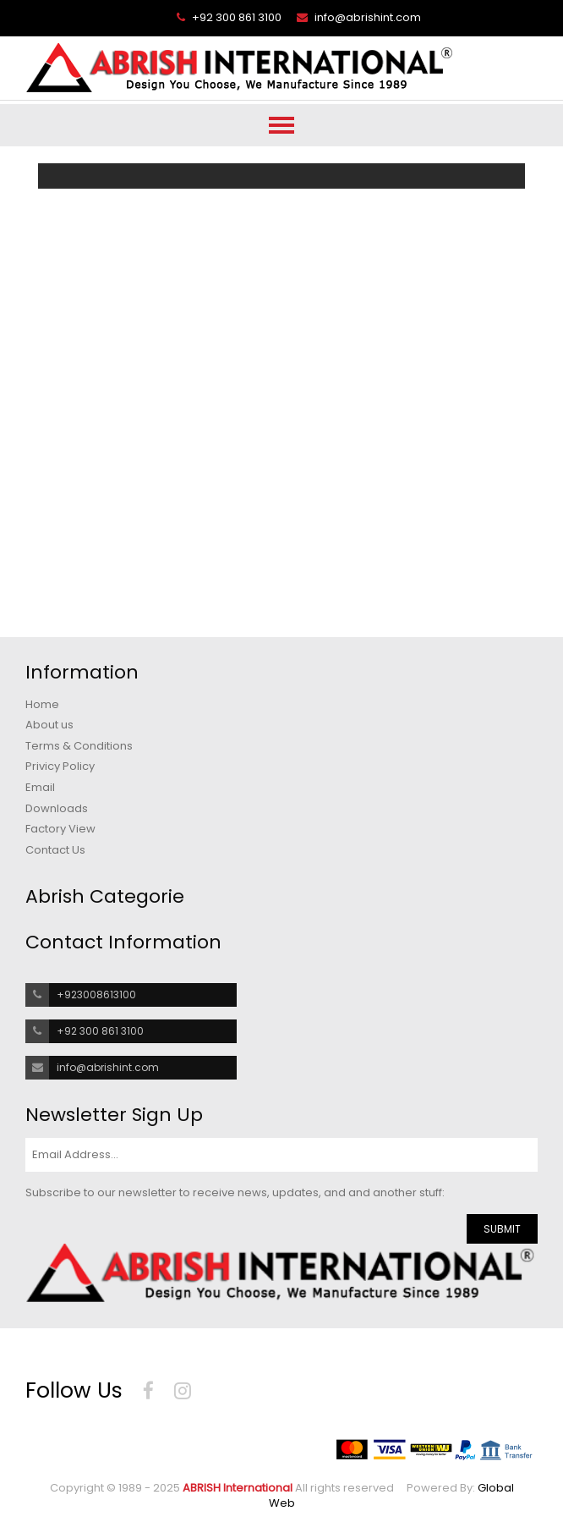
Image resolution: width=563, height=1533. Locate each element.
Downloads (56, 808)
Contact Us (55, 850)
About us (49, 725)
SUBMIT (502, 1229)
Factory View (60, 829)
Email (40, 787)
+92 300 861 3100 (229, 17)
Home (42, 704)
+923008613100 (96, 994)
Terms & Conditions (79, 746)
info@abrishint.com (359, 17)
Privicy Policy (60, 766)
